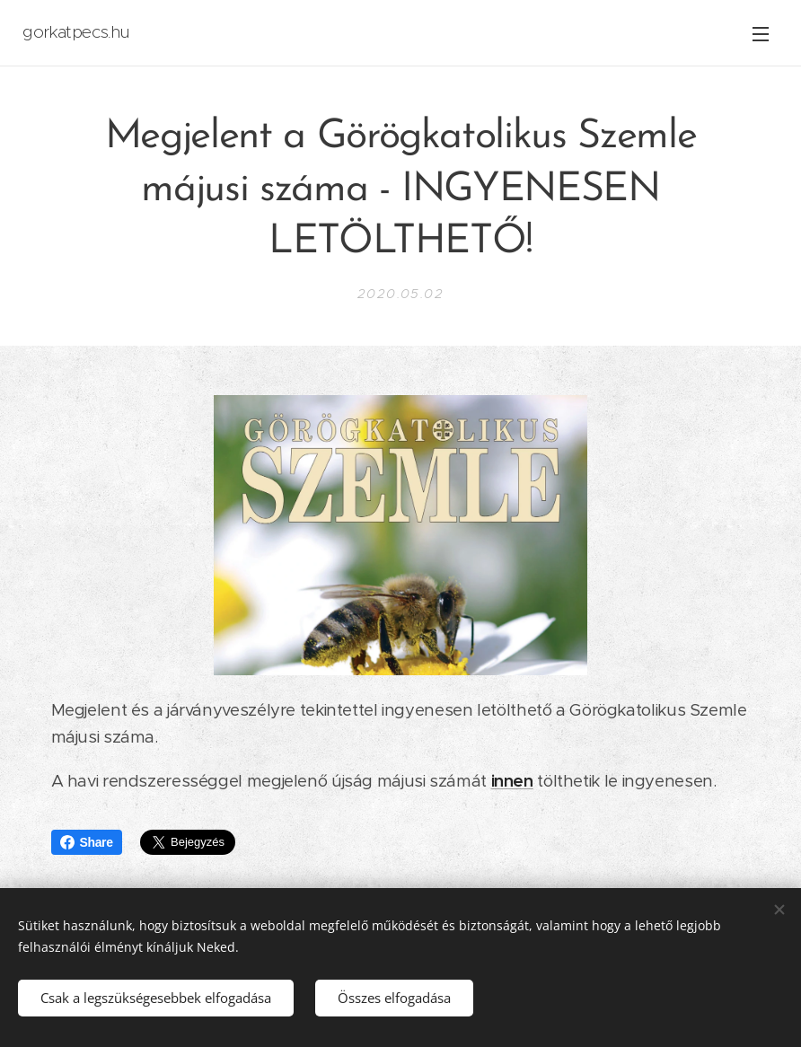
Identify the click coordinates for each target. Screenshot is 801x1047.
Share (86, 842)
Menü (761, 34)
